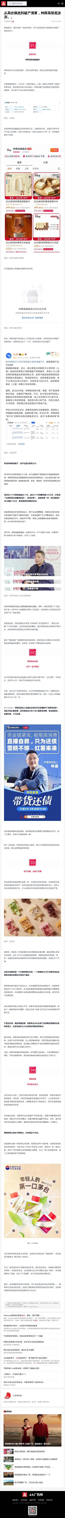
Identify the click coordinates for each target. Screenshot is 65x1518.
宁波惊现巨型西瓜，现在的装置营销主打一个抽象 (23, 1336)
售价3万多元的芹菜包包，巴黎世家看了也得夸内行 (24, 1382)
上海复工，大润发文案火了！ (15, 1374)
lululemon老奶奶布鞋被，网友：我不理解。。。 (24, 1315)
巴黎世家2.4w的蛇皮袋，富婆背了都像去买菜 (21, 1368)
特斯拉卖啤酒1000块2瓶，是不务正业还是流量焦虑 (24, 1342)
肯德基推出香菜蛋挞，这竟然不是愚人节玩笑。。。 (35, 1467)
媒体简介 (15, 1500)
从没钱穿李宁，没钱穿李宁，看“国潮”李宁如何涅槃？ (26, 1358)
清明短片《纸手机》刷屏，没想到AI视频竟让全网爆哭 (35, 1459)
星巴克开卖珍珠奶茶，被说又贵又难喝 (19, 1350)
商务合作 (49, 1500)
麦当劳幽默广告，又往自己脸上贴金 (28, 1482)
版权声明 (32, 1500)
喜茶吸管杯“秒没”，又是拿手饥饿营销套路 (20, 1326)
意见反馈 (24, 1500)
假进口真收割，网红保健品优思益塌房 (29, 1451)
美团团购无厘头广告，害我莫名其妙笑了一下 (32, 1475)
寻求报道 (41, 1500)
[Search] (17, 3)
